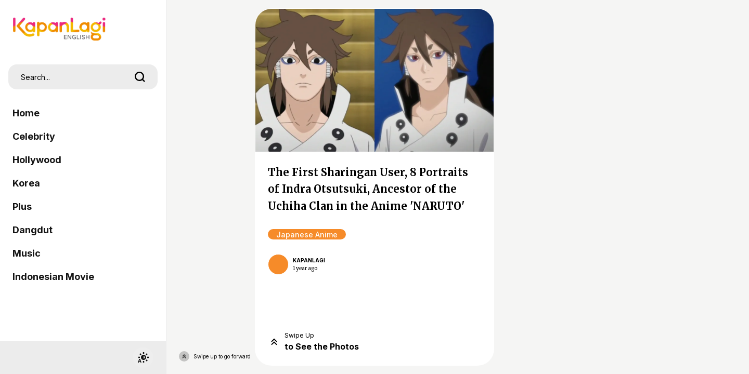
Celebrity (33, 136)
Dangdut (32, 229)
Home (26, 113)
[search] (140, 76)
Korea (26, 183)
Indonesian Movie (53, 276)
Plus (22, 206)
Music (26, 253)
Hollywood (36, 159)
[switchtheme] (143, 357)
